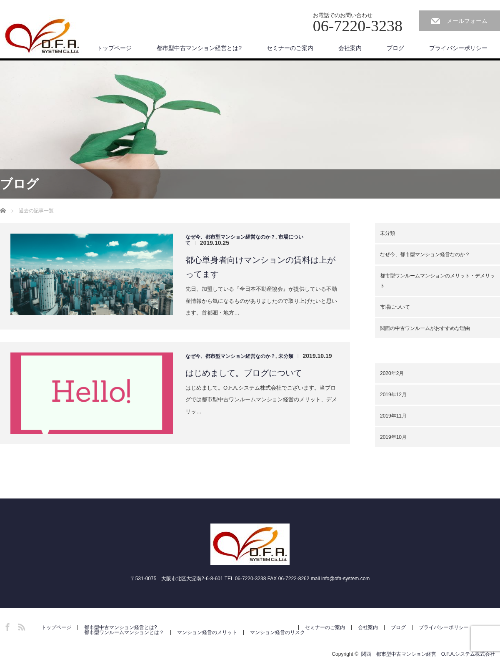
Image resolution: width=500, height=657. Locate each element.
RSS (20, 625)
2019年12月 (393, 395)
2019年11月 (393, 416)
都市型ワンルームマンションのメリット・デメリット (437, 281)
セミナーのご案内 (290, 48)
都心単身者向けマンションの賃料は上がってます (260, 267)
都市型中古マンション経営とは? (199, 48)
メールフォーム (467, 21)
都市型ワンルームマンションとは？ (124, 632)
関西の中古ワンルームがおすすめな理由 (425, 328)
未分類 (285, 356)
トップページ (114, 48)
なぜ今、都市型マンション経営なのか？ (230, 237)
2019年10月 (393, 437)
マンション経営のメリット (207, 632)
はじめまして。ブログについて (243, 373)
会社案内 (350, 48)
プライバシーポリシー (458, 48)
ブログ (395, 48)
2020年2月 (392, 373)
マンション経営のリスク (277, 632)
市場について (395, 307)
